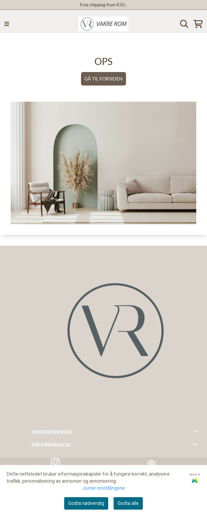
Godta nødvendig (86, 503)
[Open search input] (184, 24)
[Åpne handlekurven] (198, 24)
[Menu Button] (7, 24)
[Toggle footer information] (196, 431)
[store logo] (103, 23)
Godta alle (128, 503)
